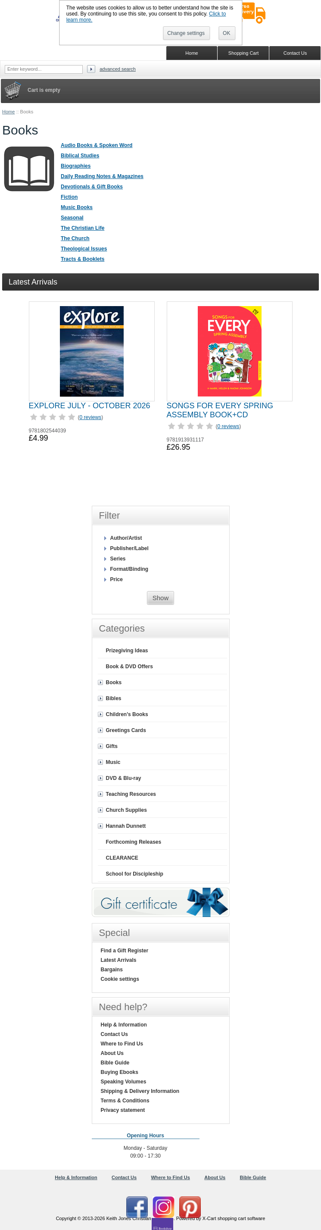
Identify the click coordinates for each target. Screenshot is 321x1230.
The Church (75, 238)
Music (113, 762)
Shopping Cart (243, 53)
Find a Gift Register (125, 951)
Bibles (114, 698)
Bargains (112, 970)
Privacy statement (123, 1110)
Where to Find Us (122, 1044)
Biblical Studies (80, 156)
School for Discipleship (134, 874)
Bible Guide (115, 1063)
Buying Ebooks (119, 1072)
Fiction (69, 197)
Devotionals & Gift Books (92, 187)
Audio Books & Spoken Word (96, 145)
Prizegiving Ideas (127, 651)
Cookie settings (120, 979)
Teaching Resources (131, 794)
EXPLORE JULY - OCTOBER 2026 (89, 405)
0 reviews (91, 417)
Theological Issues (84, 249)
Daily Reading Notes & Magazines (102, 176)
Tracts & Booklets (82, 259)
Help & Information (124, 1025)
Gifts (112, 746)
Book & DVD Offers (129, 667)
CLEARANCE (122, 858)
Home (8, 111)
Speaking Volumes (123, 1082)
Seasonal (72, 218)
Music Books (77, 207)
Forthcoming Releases (134, 842)
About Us (112, 1053)
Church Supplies (126, 810)
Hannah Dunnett (126, 826)
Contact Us (114, 1034)
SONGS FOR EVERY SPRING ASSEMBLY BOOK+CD (220, 410)
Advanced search (118, 69)
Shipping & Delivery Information (140, 1091)
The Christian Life (82, 228)
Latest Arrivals (119, 960)
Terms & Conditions (125, 1101)
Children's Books (127, 714)
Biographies (75, 166)
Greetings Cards (126, 730)
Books (114, 682)
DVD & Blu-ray (123, 778)
